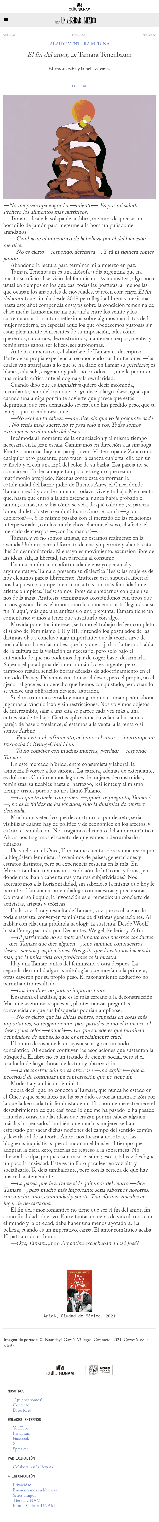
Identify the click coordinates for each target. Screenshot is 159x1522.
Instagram (21, 1434)
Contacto (21, 1405)
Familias (78, 35)
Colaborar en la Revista (33, 1467)
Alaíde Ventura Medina (80, 44)
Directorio (22, 1410)
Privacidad (22, 1485)
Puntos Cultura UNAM (34, 1506)
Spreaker (20, 1449)
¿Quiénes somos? (27, 1400)
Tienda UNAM (27, 1501)
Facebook (21, 1439)
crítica (9, 35)
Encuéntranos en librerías (35, 1490)
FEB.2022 (149, 35)
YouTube (21, 1428)
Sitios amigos (24, 1496)
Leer (79, 86)
